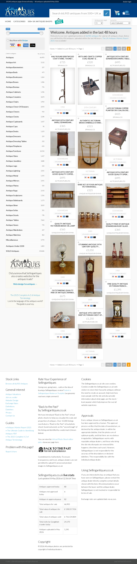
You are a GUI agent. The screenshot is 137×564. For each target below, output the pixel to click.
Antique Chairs (12, 102)
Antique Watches (13, 235)
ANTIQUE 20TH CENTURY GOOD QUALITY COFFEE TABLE (63, 174)
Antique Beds (12, 72)
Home (8, 21)
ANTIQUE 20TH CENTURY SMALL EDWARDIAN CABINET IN (63, 122)
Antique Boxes (12, 82)
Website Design (12, 400)
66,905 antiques (92, 36)
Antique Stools (12, 215)
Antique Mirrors (12, 181)
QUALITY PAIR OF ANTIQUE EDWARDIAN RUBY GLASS (118, 225)
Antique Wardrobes (14, 230)
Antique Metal (12, 176)
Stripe (25, 40)
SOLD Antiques (12, 251)
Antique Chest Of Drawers (17, 107)
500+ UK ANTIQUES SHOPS (40, 21)
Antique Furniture (13, 151)
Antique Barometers (14, 67)
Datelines (9, 409)
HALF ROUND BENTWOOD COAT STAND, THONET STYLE (62, 58)
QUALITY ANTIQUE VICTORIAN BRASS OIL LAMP (62, 225)
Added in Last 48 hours (66, 49)
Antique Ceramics (13, 97)
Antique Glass (12, 156)
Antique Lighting (13, 171)
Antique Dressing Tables (16, 141)
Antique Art (11, 62)
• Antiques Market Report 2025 (18, 427)
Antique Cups (12, 126)
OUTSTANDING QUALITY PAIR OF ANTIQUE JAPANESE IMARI (63, 292)
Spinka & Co (62, 65)
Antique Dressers (13, 136)
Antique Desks (12, 131)
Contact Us (10, 415)
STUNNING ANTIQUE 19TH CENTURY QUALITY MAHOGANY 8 (90, 246)
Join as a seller (11, 397)
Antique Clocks (12, 116)
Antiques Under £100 (15, 246)
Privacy (9, 412)
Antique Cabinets (13, 92)
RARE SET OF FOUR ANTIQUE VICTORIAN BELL (90, 186)
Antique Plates (12, 185)
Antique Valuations (13, 394)
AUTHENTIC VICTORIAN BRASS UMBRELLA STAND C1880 (90, 122)
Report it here (11, 451)
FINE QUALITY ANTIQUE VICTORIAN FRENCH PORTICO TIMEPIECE (117, 286)
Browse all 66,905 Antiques (17, 383)
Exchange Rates (12, 403)
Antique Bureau (12, 87)
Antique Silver (12, 205)
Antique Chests (12, 112)
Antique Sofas (12, 210)
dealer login (127, 2)
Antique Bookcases (14, 77)
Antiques (10, 57)
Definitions (10, 406)
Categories (19, 21)
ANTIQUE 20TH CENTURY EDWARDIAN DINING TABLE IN (117, 58)
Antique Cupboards (14, 121)
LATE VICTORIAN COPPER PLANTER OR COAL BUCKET (118, 110)
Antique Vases (12, 225)
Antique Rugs (12, 190)
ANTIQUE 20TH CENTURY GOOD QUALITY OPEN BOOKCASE (118, 174)
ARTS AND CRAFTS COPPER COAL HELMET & (90, 57)
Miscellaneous (12, 240)
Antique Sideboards (14, 200)
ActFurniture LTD (117, 65)
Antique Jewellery (13, 161)
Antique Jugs (11, 166)
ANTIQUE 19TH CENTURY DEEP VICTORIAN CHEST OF (90, 315)
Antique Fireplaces (14, 146)
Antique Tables (12, 220)
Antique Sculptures (14, 195)
